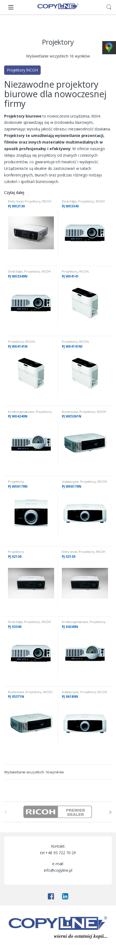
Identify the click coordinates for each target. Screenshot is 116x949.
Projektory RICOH (22, 70)
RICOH (46, 201)
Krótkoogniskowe (21, 412)
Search (109, 7)
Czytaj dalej (14, 192)
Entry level (15, 201)
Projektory (33, 201)
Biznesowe (70, 412)
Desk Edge (69, 201)
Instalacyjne (70, 481)
